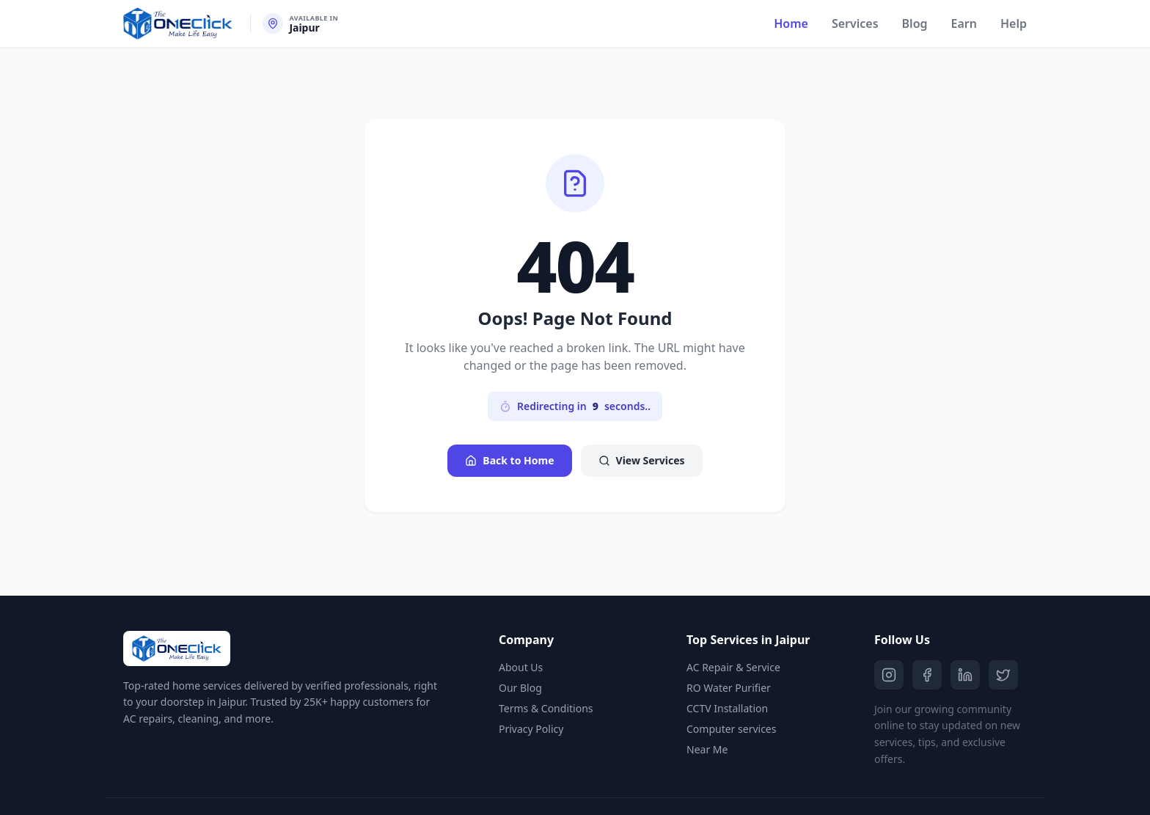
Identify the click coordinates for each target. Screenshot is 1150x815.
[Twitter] (1003, 675)
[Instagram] (889, 675)
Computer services (731, 729)
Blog (915, 23)
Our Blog (520, 688)
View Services (641, 460)
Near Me (707, 749)
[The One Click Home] (177, 23)
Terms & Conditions (546, 708)
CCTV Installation (727, 708)
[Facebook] (927, 675)
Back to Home (509, 460)
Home (791, 23)
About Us (521, 667)
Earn (964, 23)
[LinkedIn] (965, 675)
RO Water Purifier (728, 688)
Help (1013, 23)
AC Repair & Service (733, 667)
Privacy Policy (531, 729)
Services (855, 23)
